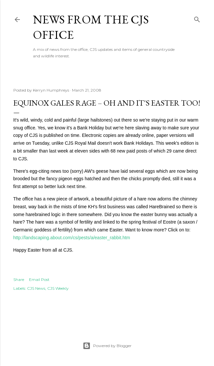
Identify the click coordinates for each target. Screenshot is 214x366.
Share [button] (18, 279)
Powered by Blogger (107, 346)
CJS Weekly (58, 288)
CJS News (36, 288)
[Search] (197, 18)
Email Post (39, 279)
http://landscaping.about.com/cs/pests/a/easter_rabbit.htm (71, 237)
